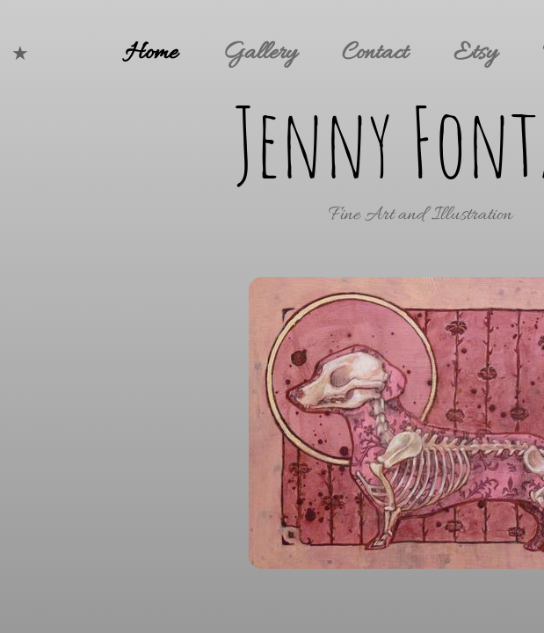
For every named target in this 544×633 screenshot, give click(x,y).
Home (151, 53)
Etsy (475, 53)
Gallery (259, 53)
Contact (375, 53)
